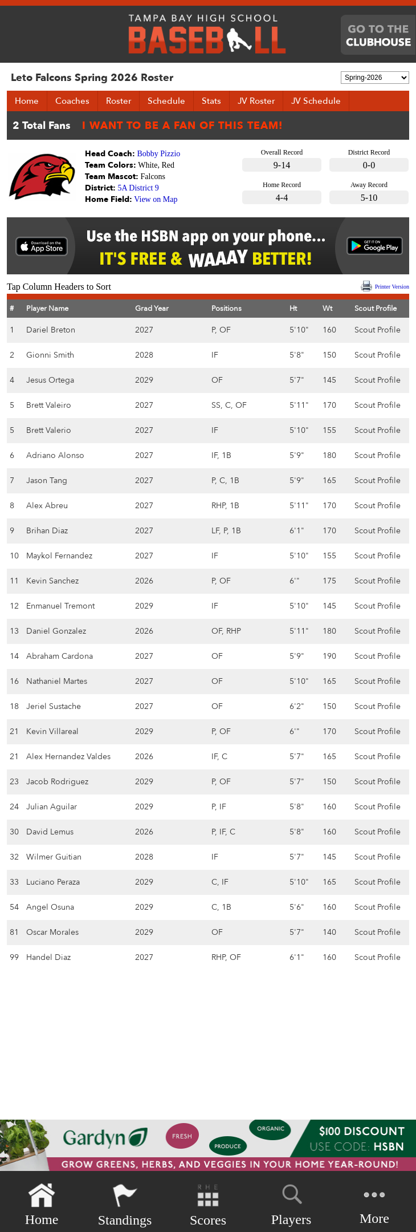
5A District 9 (138, 188)
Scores (208, 1204)
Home (27, 101)
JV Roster (256, 101)
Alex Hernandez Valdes (68, 756)
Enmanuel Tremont (60, 606)
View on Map (155, 199)
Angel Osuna (50, 907)
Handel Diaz (48, 957)
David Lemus (50, 831)
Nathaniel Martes (56, 681)
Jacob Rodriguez (57, 781)
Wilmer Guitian (53, 857)
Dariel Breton (50, 330)
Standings (125, 1204)
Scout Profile (377, 330)
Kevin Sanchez (52, 581)
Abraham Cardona (59, 656)
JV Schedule (316, 101)
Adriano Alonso (55, 455)
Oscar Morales (52, 932)
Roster (118, 101)
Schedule (166, 101)
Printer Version (392, 286)
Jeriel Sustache (53, 706)
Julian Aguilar (51, 806)
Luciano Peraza (53, 882)
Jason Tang (46, 480)
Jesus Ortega (50, 380)
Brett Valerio (48, 430)
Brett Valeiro (48, 405)
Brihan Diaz (47, 530)
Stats (211, 101)
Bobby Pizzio (159, 153)
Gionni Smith (50, 355)
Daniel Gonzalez (56, 631)
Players (291, 1203)
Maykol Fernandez (59, 555)
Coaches (72, 101)
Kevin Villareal (52, 731)
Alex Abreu (47, 505)
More (374, 1203)
